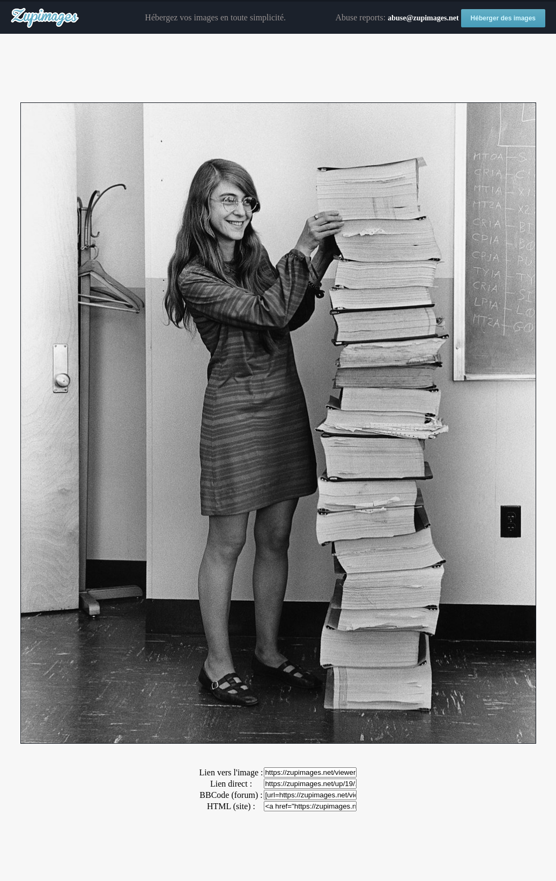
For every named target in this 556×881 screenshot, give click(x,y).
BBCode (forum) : (230, 794)
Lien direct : (231, 783)
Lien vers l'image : (231, 772)
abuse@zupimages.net (423, 18)
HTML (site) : (231, 806)
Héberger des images (503, 18)
